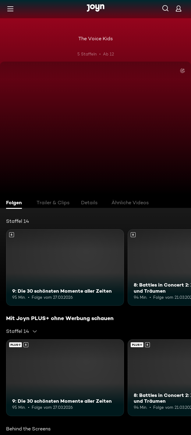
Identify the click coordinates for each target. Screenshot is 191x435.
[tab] (15, 203)
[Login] (178, 8)
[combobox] (22, 331)
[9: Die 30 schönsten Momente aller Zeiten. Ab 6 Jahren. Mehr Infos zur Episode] (65, 267)
